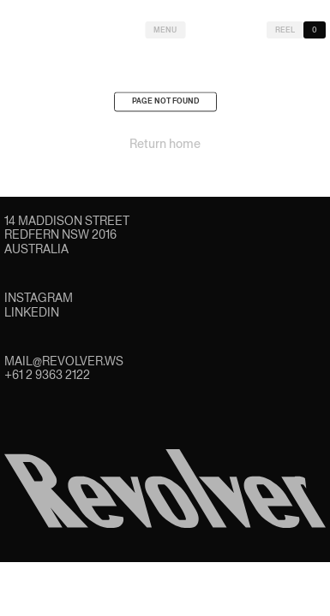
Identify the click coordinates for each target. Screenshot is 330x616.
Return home (165, 146)
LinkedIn (31, 312)
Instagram (38, 297)
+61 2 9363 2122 (47, 374)
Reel (285, 30)
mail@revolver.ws (63, 361)
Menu (165, 30)
